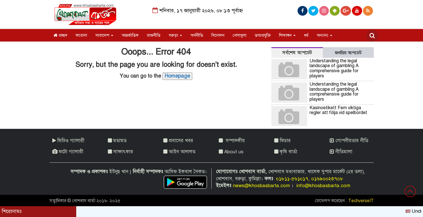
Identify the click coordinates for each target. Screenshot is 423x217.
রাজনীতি (153, 35)
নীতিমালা (341, 152)
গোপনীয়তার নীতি (349, 141)
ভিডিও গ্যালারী (68, 141)
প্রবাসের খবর (178, 141)
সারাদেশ (104, 35)
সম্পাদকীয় (232, 141)
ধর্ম (306, 35)
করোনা (81, 35)
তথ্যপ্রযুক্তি (263, 35)
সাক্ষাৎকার (120, 152)
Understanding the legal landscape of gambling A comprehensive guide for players (334, 68)
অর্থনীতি (196, 35)
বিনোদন (217, 35)
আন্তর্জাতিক (130, 35)
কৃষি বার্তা (285, 152)
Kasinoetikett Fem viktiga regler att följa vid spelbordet (338, 110)
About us (231, 152)
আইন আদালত (179, 152)
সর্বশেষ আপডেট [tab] (297, 53)
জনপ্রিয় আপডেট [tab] (348, 53)
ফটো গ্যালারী (67, 152)
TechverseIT (361, 201)
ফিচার (282, 141)
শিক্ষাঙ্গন (287, 35)
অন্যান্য (324, 35)
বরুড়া (175, 35)
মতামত (117, 141)
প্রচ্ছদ (60, 35)
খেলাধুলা (239, 35)
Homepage (177, 76)
